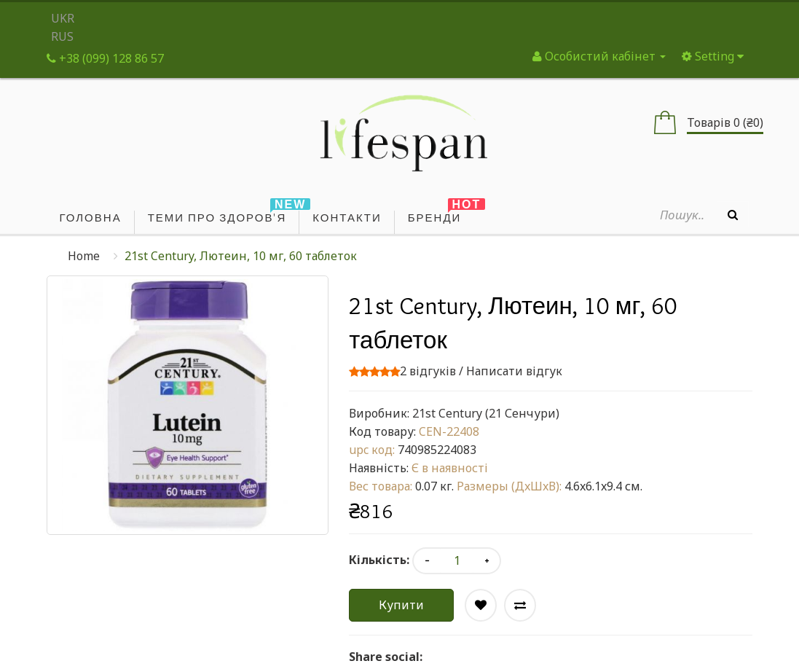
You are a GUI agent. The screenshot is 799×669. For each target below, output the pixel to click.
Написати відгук (514, 371)
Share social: (385, 657)
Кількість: (379, 560)
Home (84, 256)
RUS (62, 36)
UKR (62, 18)
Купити (401, 605)
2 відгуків (428, 371)
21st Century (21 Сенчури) (485, 413)
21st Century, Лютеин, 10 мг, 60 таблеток (241, 256)
